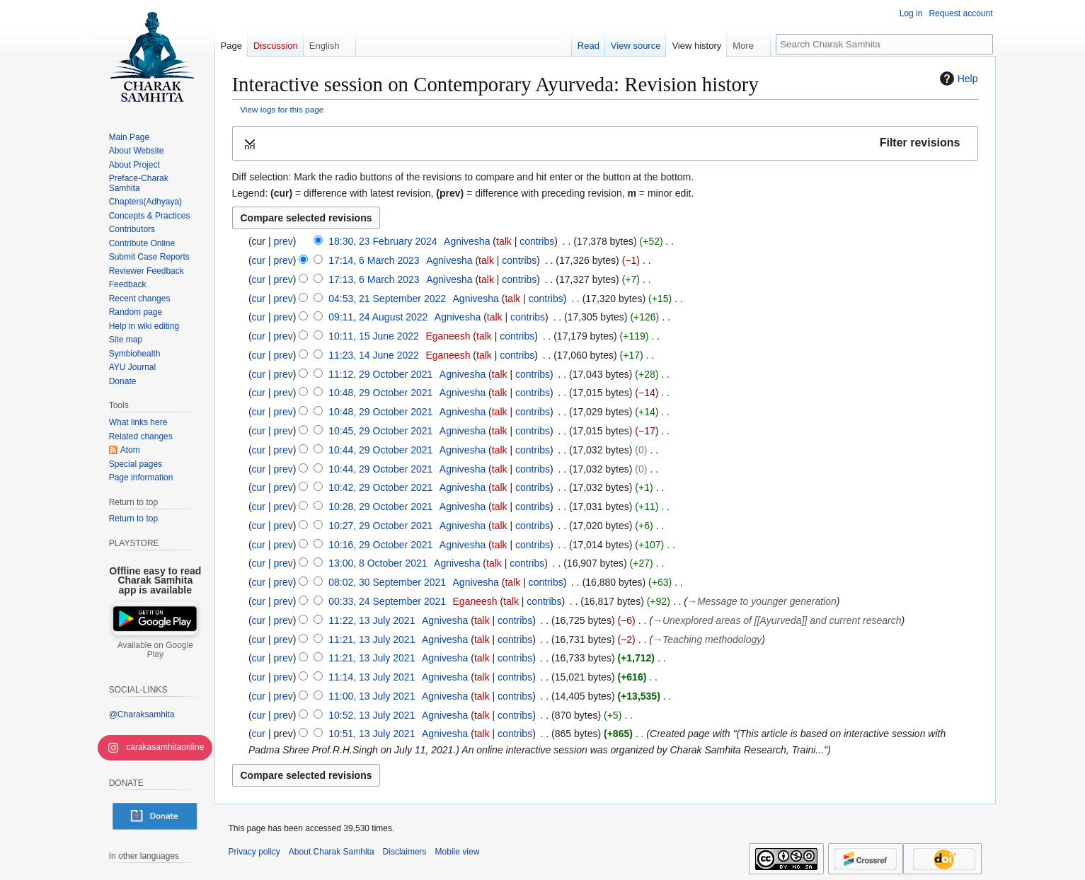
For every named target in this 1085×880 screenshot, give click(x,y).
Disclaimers (405, 852)
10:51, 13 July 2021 (371, 733)
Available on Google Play (155, 650)
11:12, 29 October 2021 (380, 374)
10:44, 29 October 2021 (380, 450)
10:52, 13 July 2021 (371, 715)
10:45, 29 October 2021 (380, 430)
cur (258, 260)
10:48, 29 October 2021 (380, 392)
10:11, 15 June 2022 (373, 336)
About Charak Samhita (331, 852)
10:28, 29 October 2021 (380, 506)
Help (957, 78)
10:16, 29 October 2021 (380, 544)
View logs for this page (281, 109)
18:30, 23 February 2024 (382, 241)
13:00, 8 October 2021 (377, 563)
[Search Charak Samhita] (884, 44)
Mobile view (457, 852)
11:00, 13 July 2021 (371, 696)
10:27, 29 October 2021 (380, 525)
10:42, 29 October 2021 (380, 487)
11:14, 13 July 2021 (371, 677)
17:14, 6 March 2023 (373, 260)
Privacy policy (254, 852)
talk (504, 241)
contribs (536, 241)
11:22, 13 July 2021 (371, 620)
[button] (605, 143)
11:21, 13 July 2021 (371, 639)
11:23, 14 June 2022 (373, 355)
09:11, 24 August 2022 (377, 317)
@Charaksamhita (142, 714)
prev (282, 241)
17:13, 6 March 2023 (373, 279)
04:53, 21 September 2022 (387, 298)
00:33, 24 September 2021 (387, 601)
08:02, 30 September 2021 (387, 582)
